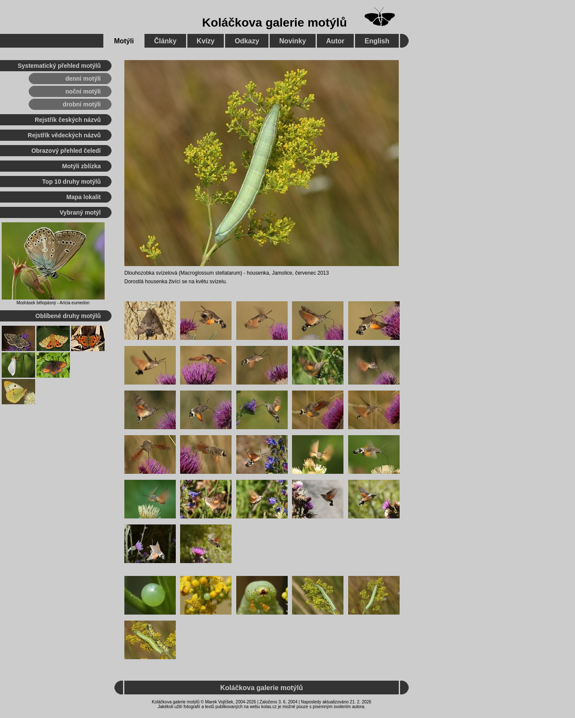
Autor (335, 41)
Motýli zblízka (81, 166)
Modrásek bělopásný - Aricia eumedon (52, 302)
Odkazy (247, 41)
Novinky (292, 41)
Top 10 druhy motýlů (71, 181)
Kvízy (206, 41)
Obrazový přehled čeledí (66, 150)
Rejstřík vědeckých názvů (64, 135)
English (376, 41)
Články (165, 41)
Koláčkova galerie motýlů (274, 22)
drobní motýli (82, 104)
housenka (258, 273)
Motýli (124, 41)
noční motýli (83, 91)
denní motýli (83, 78)
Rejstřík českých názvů (68, 119)
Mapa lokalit (83, 197)
